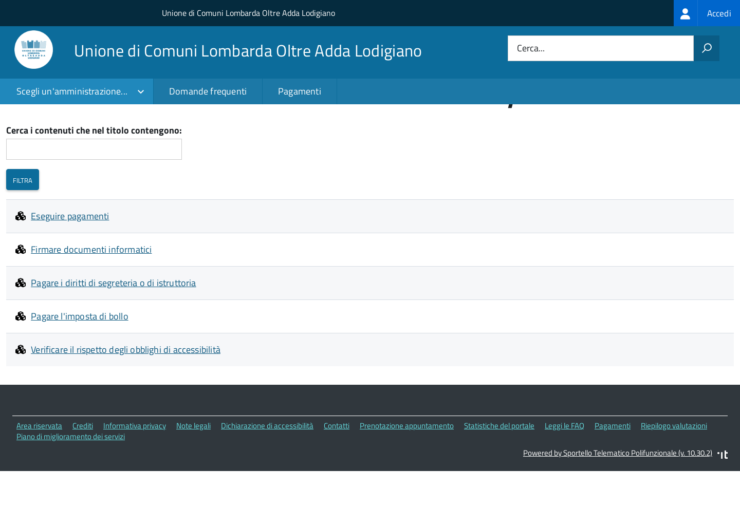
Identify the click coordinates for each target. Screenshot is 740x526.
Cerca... (531, 48)
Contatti (336, 475)
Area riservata (39, 475)
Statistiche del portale (499, 475)
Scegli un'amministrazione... (71, 91)
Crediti (82, 475)
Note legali (193, 475)
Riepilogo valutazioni (674, 475)
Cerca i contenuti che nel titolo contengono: (94, 180)
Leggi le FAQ (564, 475)
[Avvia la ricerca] (706, 48)
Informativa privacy (134, 475)
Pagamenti (299, 91)
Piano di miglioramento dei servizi (70, 486)
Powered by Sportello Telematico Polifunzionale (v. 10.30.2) (617, 503)
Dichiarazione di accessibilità (267, 475)
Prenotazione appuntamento (407, 475)
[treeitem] (707, 13)
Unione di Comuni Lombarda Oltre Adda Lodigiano (248, 13)
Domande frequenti (208, 91)
